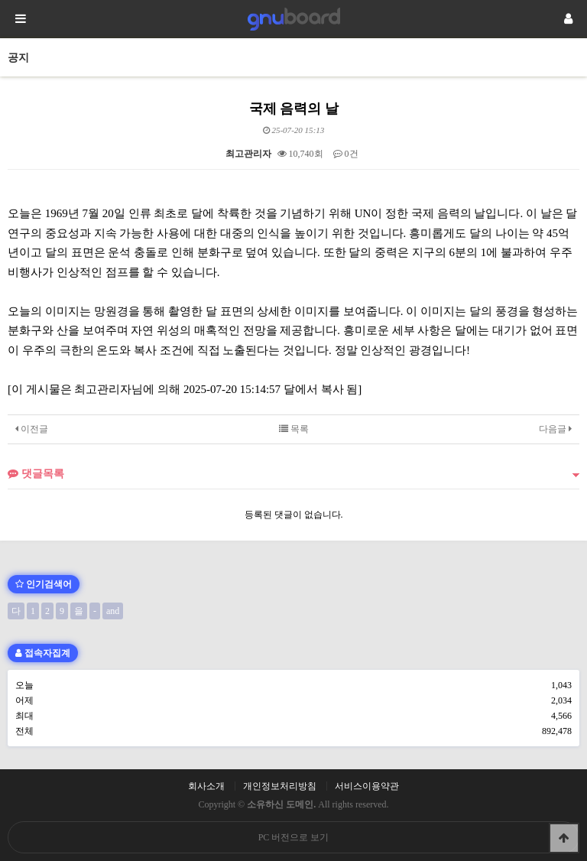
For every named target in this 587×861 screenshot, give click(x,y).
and (112, 611)
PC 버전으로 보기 (293, 837)
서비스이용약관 (367, 786)
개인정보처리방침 (279, 786)
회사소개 (206, 786)
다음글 (555, 429)
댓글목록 (36, 473)
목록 (294, 429)
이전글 (31, 429)
